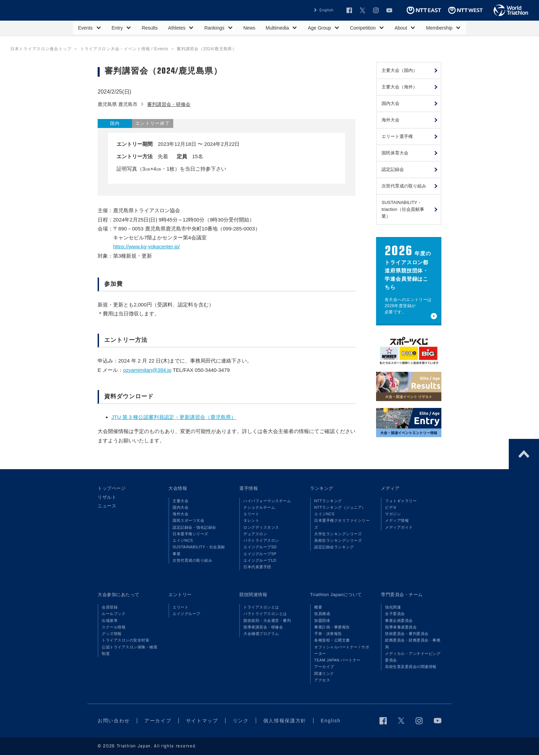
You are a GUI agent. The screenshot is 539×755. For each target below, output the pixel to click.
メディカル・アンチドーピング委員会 (412, 656)
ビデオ (391, 507)
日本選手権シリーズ (190, 534)
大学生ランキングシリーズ (338, 534)
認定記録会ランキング (334, 547)
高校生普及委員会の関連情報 (411, 667)
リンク (241, 720)
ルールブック (113, 614)
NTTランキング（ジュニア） (340, 507)
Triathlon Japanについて (336, 594)
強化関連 (393, 607)
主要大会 (180, 501)
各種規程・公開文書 (332, 640)
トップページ (111, 488)
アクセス (322, 680)
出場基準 (110, 620)
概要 (318, 607)
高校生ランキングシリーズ (338, 540)
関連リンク (324, 673)
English (326, 10)
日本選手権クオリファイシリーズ (342, 523)
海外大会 (180, 514)
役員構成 (322, 614)
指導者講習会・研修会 (263, 627)
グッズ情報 (112, 634)
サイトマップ (202, 720)
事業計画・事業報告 (332, 627)
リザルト (107, 497)
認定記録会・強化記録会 (194, 527)
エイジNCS (183, 540)
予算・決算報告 (328, 634)
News (249, 28)
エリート (251, 514)
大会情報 (177, 488)
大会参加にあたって (119, 594)
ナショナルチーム (259, 507)
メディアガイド (399, 527)
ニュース (107, 505)
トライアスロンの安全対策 (125, 640)
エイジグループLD (259, 560)
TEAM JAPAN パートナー (337, 660)
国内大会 (180, 507)
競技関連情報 (253, 594)
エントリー (180, 594)
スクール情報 (113, 627)
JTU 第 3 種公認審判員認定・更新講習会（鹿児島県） (173, 417)
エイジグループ (186, 614)
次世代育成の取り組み (192, 560)
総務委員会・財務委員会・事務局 (412, 643)
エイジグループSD (260, 547)
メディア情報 (397, 520)
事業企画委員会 (399, 620)
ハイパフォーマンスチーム (267, 501)
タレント (251, 520)
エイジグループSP (259, 554)
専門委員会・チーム (402, 594)
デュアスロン (255, 534)
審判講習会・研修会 (168, 104)
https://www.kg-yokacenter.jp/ (146, 246)
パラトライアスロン (261, 540)
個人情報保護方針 (284, 720)
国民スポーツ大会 (188, 520)
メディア (390, 488)
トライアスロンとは (261, 607)
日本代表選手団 (257, 567)
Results (150, 28)
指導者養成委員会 (401, 627)
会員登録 (110, 607)
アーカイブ (324, 667)
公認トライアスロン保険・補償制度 (129, 650)
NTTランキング (328, 501)
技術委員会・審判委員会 (407, 634)
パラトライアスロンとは (265, 614)
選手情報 (248, 488)
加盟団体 (322, 620)
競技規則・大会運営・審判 (267, 620)
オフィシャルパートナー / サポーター (342, 650)
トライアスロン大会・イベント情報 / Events (124, 48)
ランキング (321, 488)
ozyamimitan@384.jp (147, 370)
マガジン (393, 514)
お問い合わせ (114, 720)
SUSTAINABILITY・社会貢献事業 (199, 550)
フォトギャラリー (401, 501)
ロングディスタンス (261, 527)
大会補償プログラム (261, 634)
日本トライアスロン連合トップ (41, 48)
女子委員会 (395, 614)
